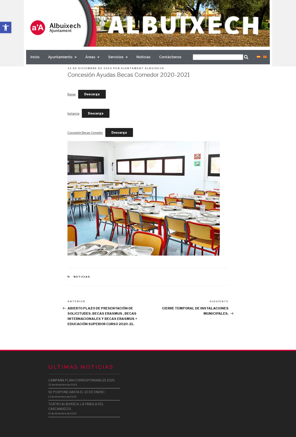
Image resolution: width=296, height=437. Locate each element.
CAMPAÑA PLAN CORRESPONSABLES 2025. (81, 380)
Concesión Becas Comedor (85, 132)
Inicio (34, 57)
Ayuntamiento (62, 57)
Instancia (73, 113)
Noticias (143, 57)
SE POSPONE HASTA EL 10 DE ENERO (76, 392)
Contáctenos (170, 57)
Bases (71, 94)
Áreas (92, 57)
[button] (5, 27)
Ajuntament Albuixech (142, 68)
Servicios (118, 57)
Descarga (92, 94)
